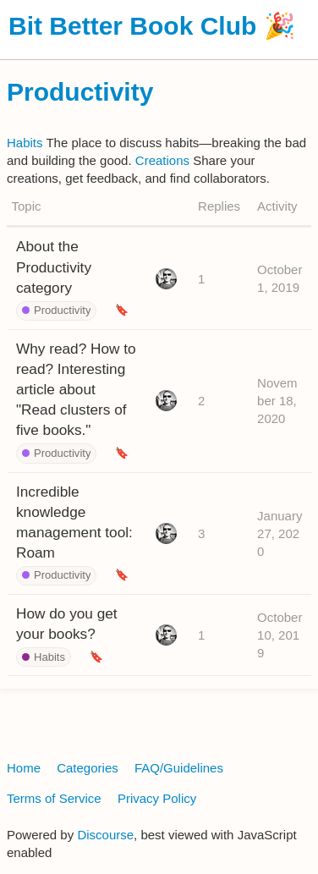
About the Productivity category (53, 266)
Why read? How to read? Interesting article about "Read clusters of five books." (76, 389)
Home (24, 768)
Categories (87, 768)
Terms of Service (54, 798)
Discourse (105, 834)
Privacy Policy (157, 798)
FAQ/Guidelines (178, 768)
